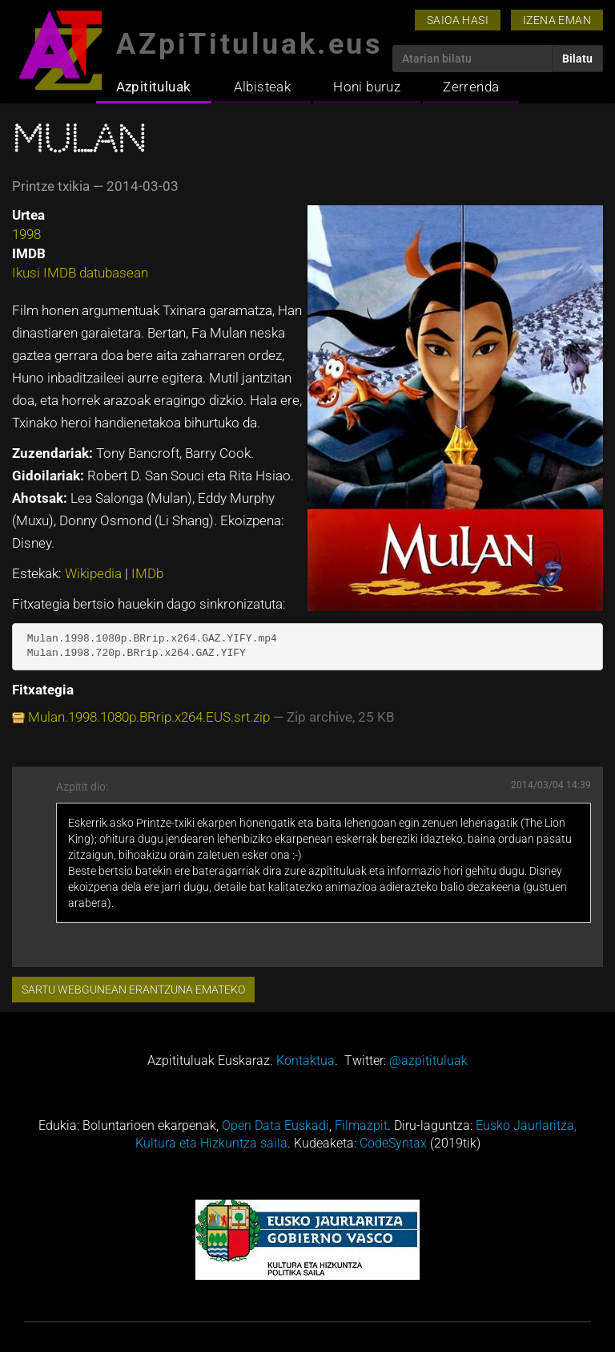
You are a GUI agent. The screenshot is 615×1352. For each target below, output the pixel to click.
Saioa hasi (457, 20)
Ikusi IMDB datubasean (80, 273)
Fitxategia (43, 690)
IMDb (147, 573)
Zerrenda (471, 87)
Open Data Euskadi (275, 1125)
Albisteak (262, 87)
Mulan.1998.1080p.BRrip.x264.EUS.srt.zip (149, 717)
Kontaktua (305, 1060)
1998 (26, 234)
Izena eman (557, 20)
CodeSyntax (393, 1143)
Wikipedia (95, 573)
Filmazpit (361, 1125)
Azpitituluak (153, 87)
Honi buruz (366, 87)
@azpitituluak (428, 1060)
